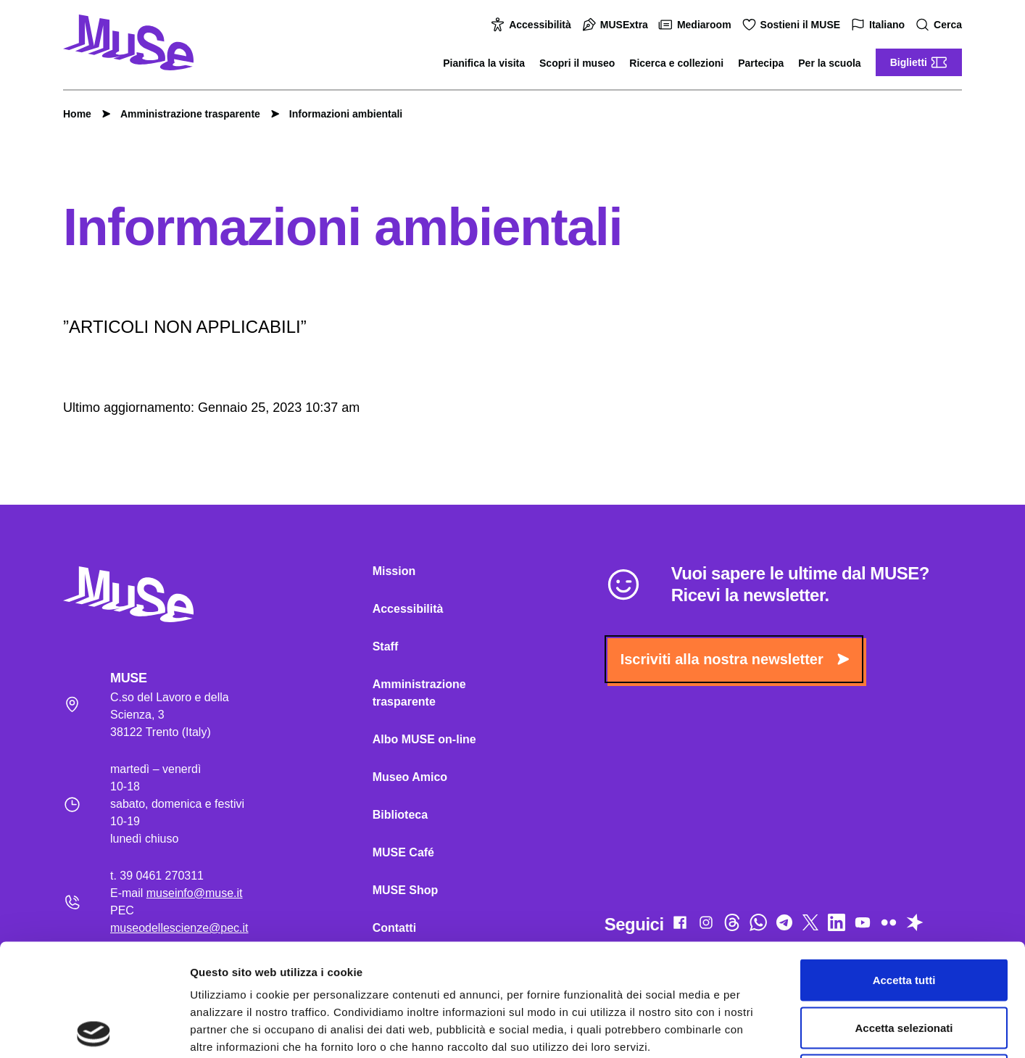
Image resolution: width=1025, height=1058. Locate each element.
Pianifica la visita (484, 63)
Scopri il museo (577, 63)
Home (77, 114)
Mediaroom (697, 24)
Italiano (880, 25)
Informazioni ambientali (338, 114)
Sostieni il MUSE (793, 24)
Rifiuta (904, 962)
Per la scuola (829, 63)
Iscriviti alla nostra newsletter (735, 659)
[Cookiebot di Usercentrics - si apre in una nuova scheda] (93, 1030)
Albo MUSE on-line (424, 739)
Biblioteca (400, 815)
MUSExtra (617, 24)
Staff (386, 646)
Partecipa (761, 63)
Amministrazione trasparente (183, 114)
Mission (394, 571)
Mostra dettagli (762, 1029)
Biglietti (918, 62)
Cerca (940, 25)
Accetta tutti (904, 867)
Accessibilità (532, 24)
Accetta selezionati (904, 915)
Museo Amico (410, 777)
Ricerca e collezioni (676, 63)
